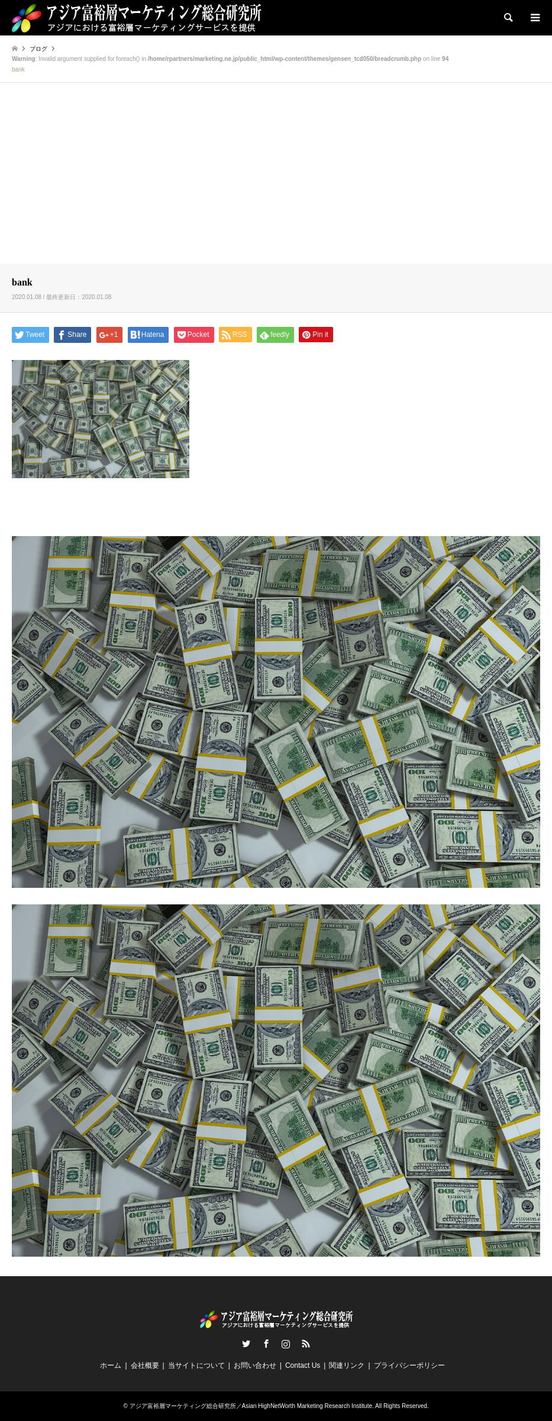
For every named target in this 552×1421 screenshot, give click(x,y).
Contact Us (302, 1365)
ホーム (110, 1365)
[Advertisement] (276, 175)
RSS (306, 1343)
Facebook (266, 1343)
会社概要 (145, 1365)
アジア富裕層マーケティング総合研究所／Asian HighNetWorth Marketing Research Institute (251, 1406)
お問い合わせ (255, 1365)
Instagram (286, 1343)
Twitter (246, 1343)
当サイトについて (196, 1365)
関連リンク (346, 1365)
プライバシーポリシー (409, 1365)
